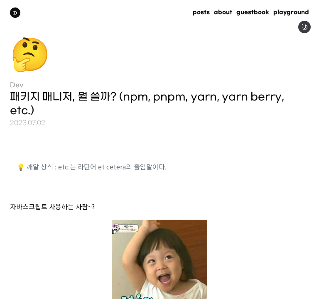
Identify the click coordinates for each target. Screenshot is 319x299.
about (223, 12)
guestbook (252, 12)
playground (291, 12)
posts (201, 12)
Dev (17, 85)
